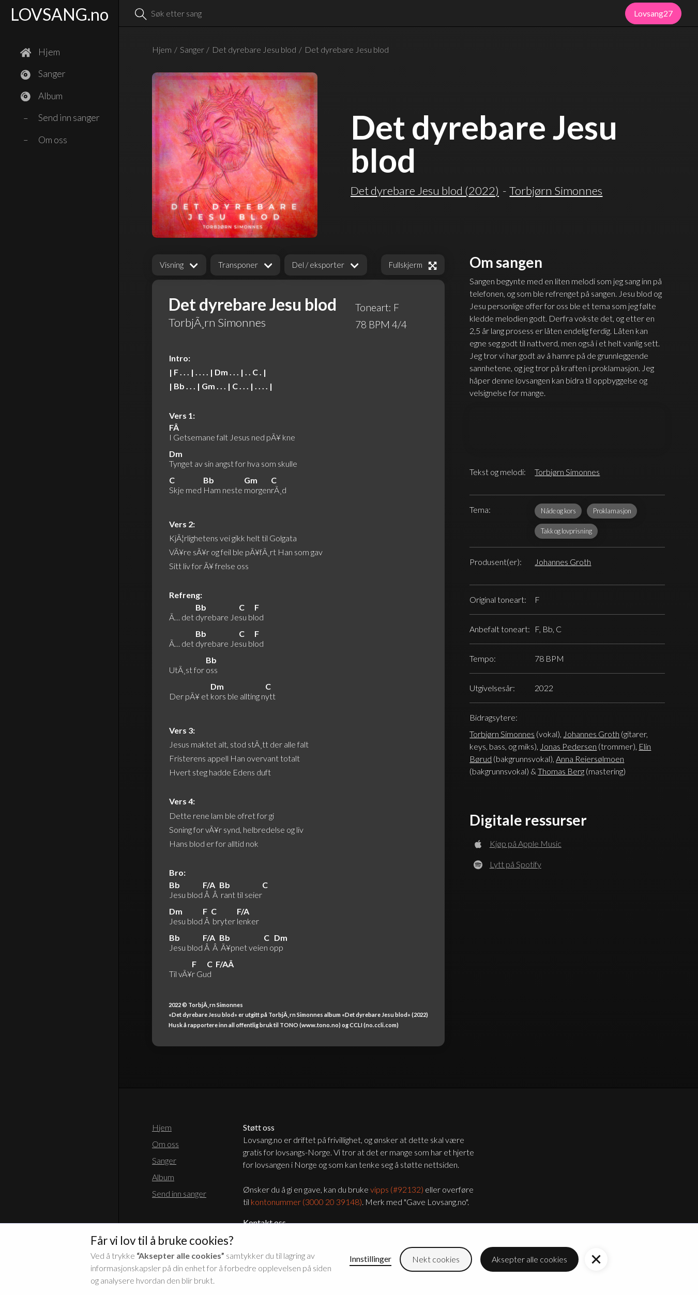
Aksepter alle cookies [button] (529, 1259)
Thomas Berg (561, 771)
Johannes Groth (563, 562)
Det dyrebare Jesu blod (254, 49)
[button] (179, 265)
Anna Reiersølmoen (590, 759)
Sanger (192, 49)
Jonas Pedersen (568, 746)
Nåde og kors (558, 511)
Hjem (162, 49)
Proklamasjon (612, 511)
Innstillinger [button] (370, 1258)
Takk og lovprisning (566, 531)
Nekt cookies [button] (436, 1259)
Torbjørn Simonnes (567, 472)
